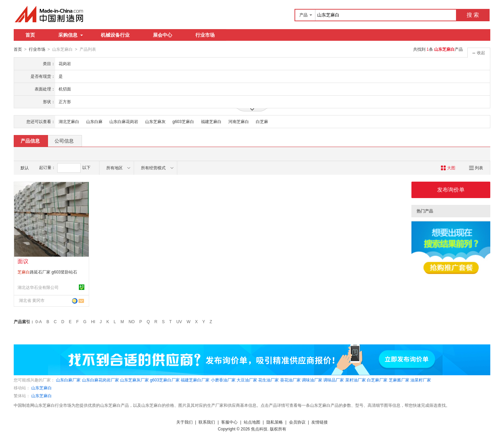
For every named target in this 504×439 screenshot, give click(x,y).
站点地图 (252, 421)
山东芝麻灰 (155, 121)
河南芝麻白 (238, 121)
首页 (30, 35)
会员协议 (297, 421)
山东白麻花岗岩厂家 (100, 379)
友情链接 (319, 421)
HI (93, 321)
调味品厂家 (333, 379)
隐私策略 (274, 421)
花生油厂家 (268, 379)
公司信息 (64, 140)
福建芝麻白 (211, 121)
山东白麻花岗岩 (123, 121)
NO (132, 321)
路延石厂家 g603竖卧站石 (47, 271)
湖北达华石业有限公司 (38, 287)
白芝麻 (262, 121)
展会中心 (162, 35)
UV (179, 321)
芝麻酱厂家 (399, 379)
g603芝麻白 (183, 121)
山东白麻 (94, 121)
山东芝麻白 (41, 387)
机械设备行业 (115, 35)
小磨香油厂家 (223, 379)
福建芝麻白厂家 (195, 379)
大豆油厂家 (247, 379)
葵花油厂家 (290, 379)
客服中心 (229, 421)
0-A (38, 321)
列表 (476, 167)
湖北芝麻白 (69, 121)
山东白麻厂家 (68, 379)
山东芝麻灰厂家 (134, 379)
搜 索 (473, 15)
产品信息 (30, 140)
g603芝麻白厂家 (165, 379)
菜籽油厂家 (355, 379)
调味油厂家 (312, 379)
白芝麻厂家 (377, 379)
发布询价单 (451, 189)
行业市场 (205, 35)
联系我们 (207, 421)
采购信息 (70, 35)
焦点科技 (259, 428)
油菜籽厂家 (420, 379)
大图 (448, 167)
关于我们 (184, 421)
